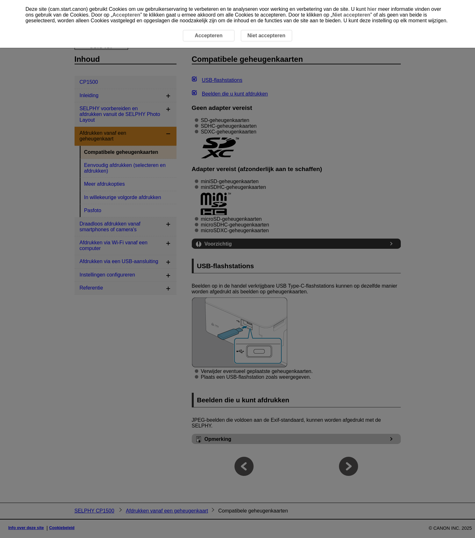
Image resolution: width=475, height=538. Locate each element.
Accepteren (126, 15)
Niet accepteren (351, 15)
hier (372, 9)
